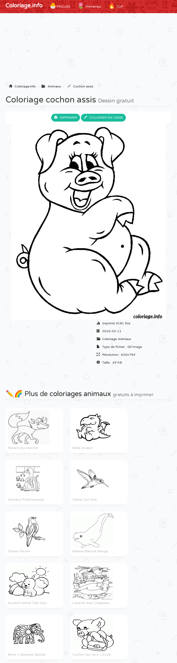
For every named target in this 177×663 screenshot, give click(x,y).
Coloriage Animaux (116, 339)
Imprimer (65, 117)
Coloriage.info (24, 5)
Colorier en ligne (103, 117)
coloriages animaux (80, 394)
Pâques (59, 5)
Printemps (89, 5)
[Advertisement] (88, 50)
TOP (115, 5)
